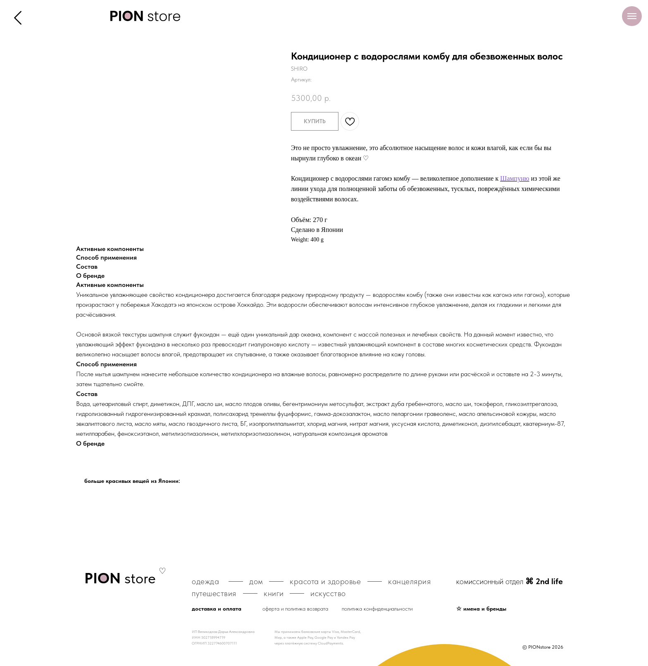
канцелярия (409, 581)
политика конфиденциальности (377, 608)
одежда (205, 581)
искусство (328, 593)
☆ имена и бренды (481, 608)
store (120, 578)
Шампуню (514, 178)
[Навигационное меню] (631, 16)
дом (256, 581)
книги (274, 593)
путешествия (214, 593)
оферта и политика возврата (295, 608)
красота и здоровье (325, 581)
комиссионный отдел (509, 581)
